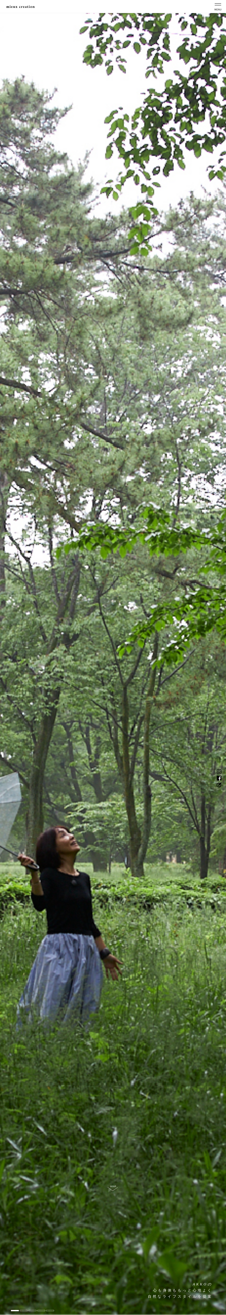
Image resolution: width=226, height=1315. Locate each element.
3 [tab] (32, 1310)
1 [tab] (15, 1310)
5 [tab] (50, 1310)
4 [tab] (41, 1310)
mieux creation (23, 7)
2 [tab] (24, 1310)
